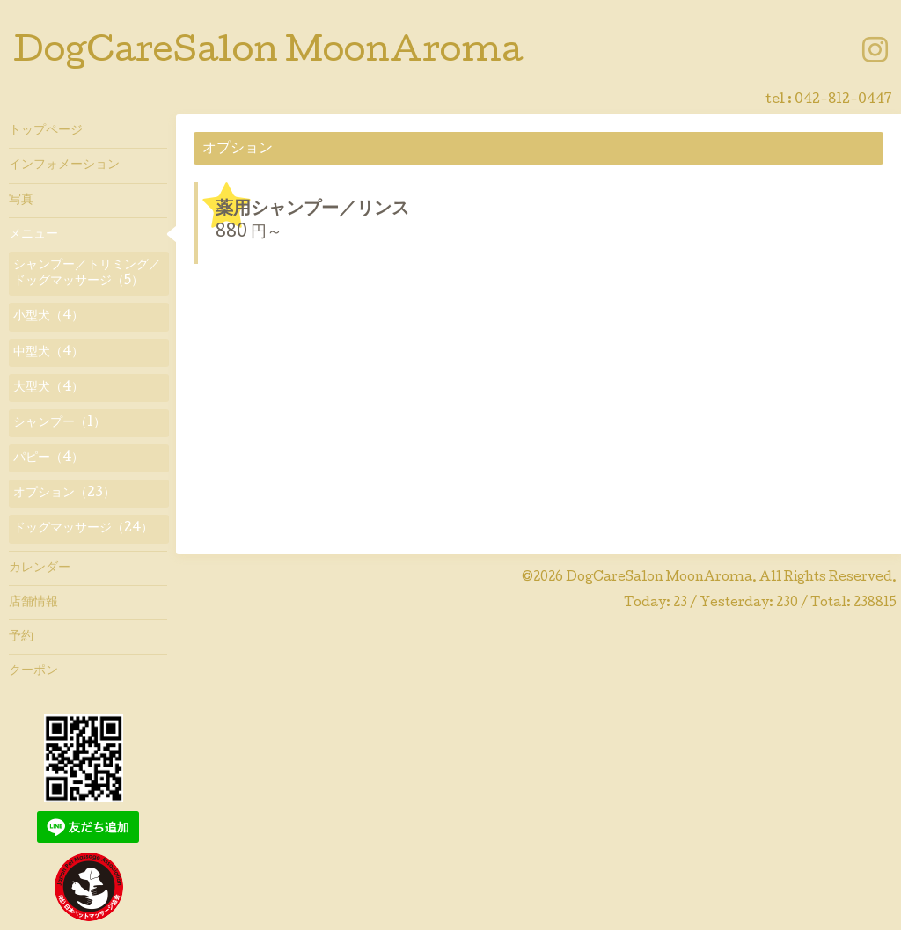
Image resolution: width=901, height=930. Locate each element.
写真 (21, 201)
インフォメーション (64, 165)
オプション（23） (64, 494)
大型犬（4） (48, 388)
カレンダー (39, 568)
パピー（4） (48, 458)
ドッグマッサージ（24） (83, 529)
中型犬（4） (48, 353)
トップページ (46, 131)
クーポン (33, 671)
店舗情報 (33, 603)
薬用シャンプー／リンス (312, 210)
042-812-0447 (843, 100)
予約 (21, 637)
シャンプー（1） (59, 423)
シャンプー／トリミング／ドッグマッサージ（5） (87, 274)
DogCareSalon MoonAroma (268, 53)
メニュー (33, 235)
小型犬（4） (48, 317)
